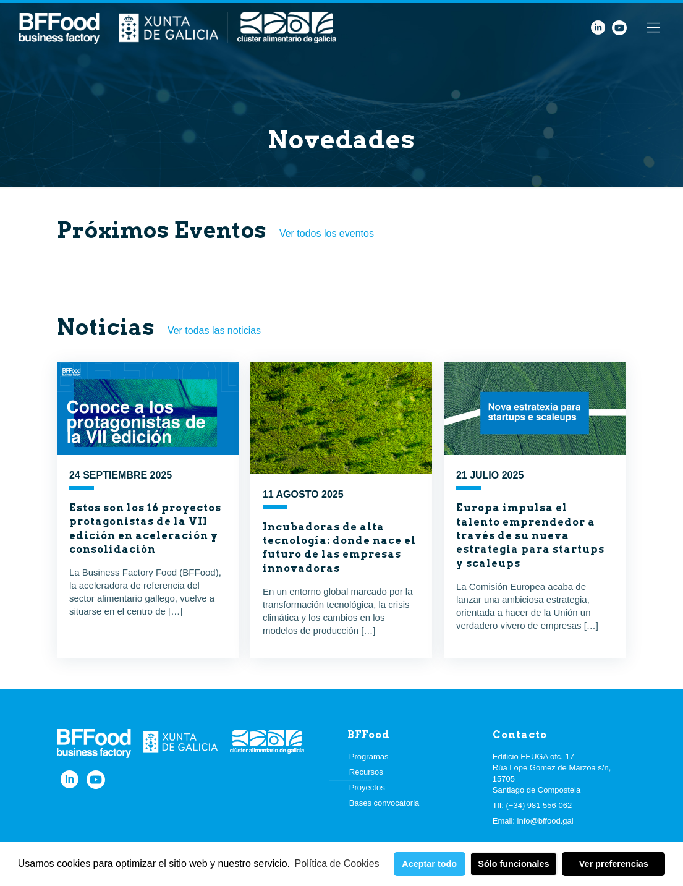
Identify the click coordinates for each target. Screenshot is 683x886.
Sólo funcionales (513, 864)
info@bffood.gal (545, 820)
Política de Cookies (337, 863)
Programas (369, 756)
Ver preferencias (613, 864)
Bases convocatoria (384, 802)
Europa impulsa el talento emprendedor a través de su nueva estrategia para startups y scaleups (530, 535)
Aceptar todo (429, 864)
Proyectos (367, 787)
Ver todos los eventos (326, 233)
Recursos (366, 772)
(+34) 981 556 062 (539, 805)
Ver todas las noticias (214, 330)
